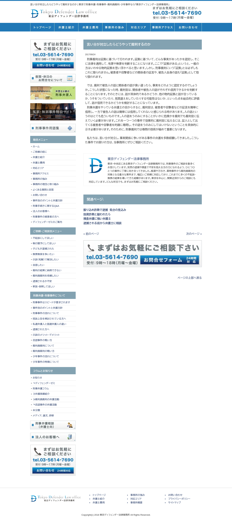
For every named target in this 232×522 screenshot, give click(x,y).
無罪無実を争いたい (43, 254)
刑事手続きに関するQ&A (46, 206)
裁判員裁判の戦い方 (43, 351)
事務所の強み (114, 27)
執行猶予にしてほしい (44, 243)
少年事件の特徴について (46, 361)
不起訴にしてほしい (43, 238)
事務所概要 (162, 27)
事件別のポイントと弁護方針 (47, 200)
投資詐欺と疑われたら (97, 214)
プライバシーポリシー (179, 498)
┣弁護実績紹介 (41, 393)
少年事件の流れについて (46, 356)
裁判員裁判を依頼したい (46, 275)
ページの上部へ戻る (190, 277)
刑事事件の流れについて (46, 313)
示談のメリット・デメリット (46, 334)
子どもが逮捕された (43, 248)
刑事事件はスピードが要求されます (51, 302)
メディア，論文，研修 (43, 415)
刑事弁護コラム (41, 388)
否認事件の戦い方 (42, 340)
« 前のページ (91, 233)
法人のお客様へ (41, 211)
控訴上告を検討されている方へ (49, 318)
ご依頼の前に (40, 151)
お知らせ (37, 377)
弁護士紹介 (66, 27)
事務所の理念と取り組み (46, 184)
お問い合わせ (40, 195)
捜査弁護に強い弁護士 (97, 218)
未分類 (36, 410)
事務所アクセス (41, 173)
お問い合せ (188, 27)
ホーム (36, 146)
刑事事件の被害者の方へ (46, 216)
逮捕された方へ (41, 329)
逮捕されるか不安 (42, 281)
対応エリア (138, 27)
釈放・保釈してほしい (44, 286)
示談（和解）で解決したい (46, 259)
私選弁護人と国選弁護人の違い (49, 324)
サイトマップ (174, 502)
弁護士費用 (90, 27)
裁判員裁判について (43, 345)
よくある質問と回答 (43, 189)
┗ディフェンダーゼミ (44, 383)
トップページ (42, 27)
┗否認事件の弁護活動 (45, 404)
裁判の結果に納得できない (47, 270)
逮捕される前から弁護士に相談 (102, 223)
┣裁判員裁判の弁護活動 (46, 399)
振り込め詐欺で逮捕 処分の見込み (104, 209)
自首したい (38, 265)
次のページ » (194, 233)
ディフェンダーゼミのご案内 (47, 222)
